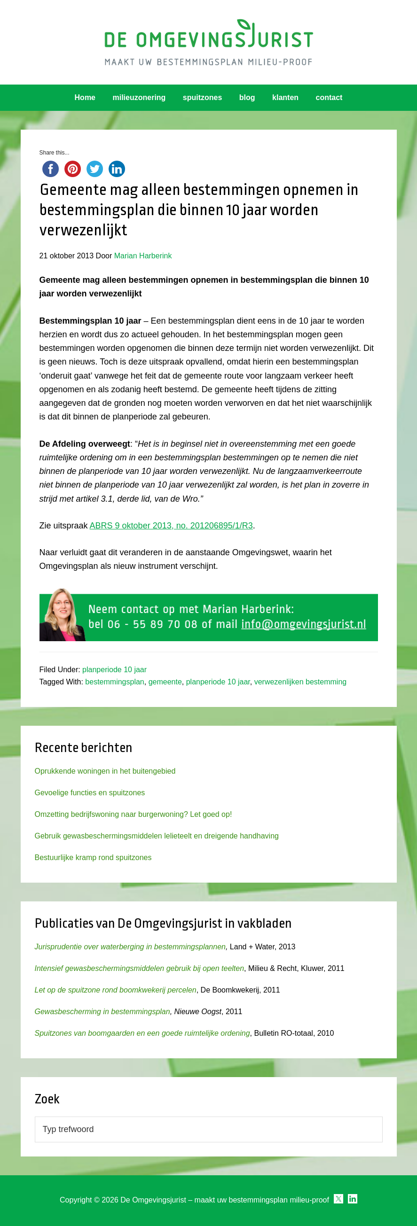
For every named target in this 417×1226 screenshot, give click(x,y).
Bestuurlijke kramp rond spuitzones (93, 857)
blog (247, 97)
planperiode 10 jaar (114, 670)
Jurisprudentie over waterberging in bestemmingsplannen (130, 947)
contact (329, 97)
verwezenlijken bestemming (300, 682)
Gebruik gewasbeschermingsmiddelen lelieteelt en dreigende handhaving (157, 836)
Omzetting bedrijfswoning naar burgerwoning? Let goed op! (133, 814)
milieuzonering (138, 97)
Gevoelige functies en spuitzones (90, 793)
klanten (285, 97)
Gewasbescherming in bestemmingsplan (102, 1012)
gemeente (165, 682)
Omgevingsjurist (208, 42)
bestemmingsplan (114, 682)
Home (85, 97)
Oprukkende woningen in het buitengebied (105, 771)
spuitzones (202, 97)
